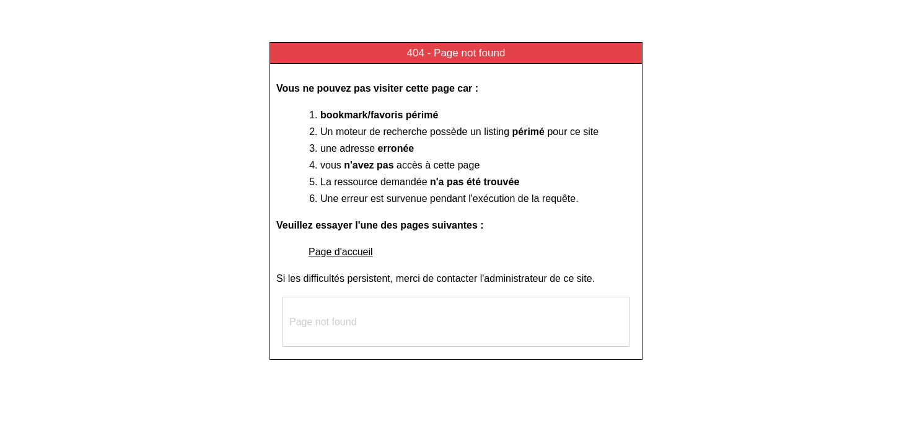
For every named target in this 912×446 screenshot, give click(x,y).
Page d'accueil (341, 252)
